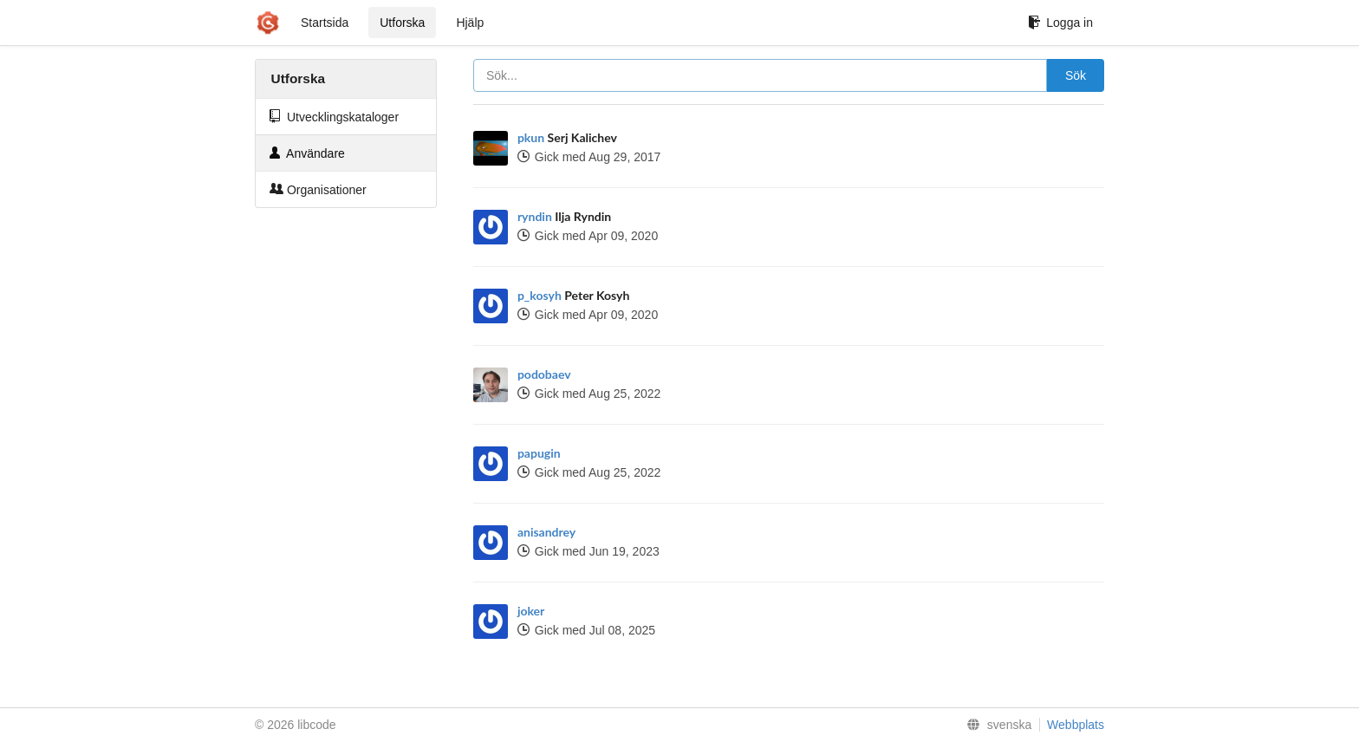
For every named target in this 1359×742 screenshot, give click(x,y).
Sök (1075, 75)
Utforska (402, 22)
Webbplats (1075, 725)
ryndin (534, 216)
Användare (307, 153)
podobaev (544, 374)
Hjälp (470, 22)
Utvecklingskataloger (334, 116)
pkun (530, 137)
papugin (539, 453)
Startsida (324, 22)
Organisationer (318, 189)
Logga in (1060, 22)
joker (530, 610)
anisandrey (546, 531)
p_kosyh (539, 295)
